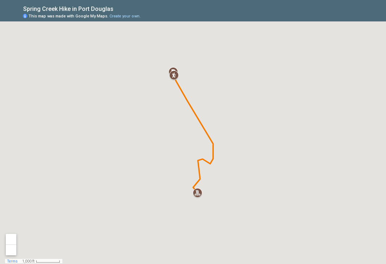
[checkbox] (119, 8)
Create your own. (125, 16)
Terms (12, 261)
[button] (174, 75)
